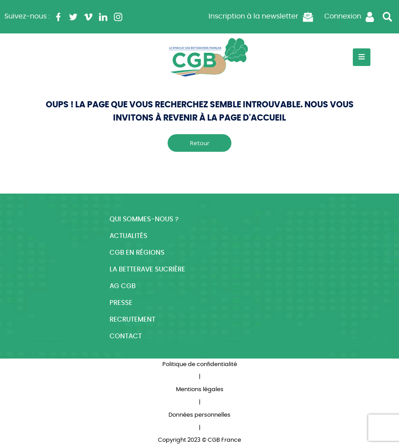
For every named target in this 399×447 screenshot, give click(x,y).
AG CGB (122, 286)
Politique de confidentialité (199, 364)
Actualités (128, 236)
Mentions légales (199, 389)
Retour (199, 143)
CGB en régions (137, 252)
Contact (126, 336)
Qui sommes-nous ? (144, 219)
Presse (121, 303)
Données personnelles (199, 415)
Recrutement (132, 319)
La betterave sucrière (147, 269)
